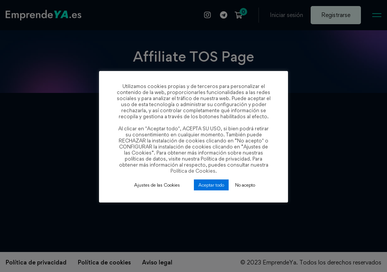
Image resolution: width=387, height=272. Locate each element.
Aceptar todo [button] (211, 185)
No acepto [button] (245, 185)
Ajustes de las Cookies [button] (157, 185)
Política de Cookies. (193, 171)
